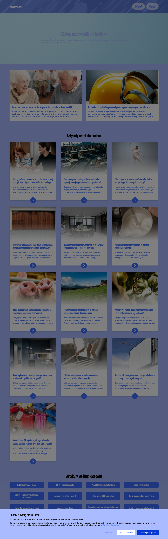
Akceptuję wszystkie (148, 533)
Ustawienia (108, 533)
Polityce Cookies (111, 525)
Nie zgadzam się (126, 533)
